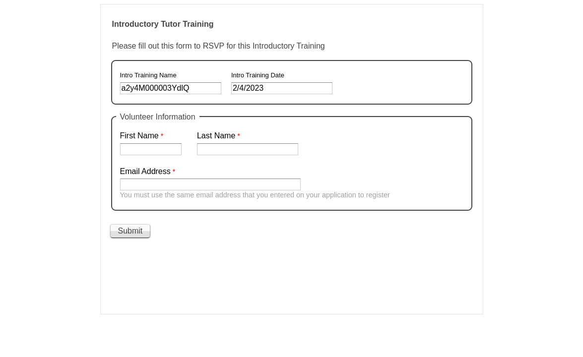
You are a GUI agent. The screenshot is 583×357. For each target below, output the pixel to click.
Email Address (145, 171)
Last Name (216, 135)
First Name (139, 135)
